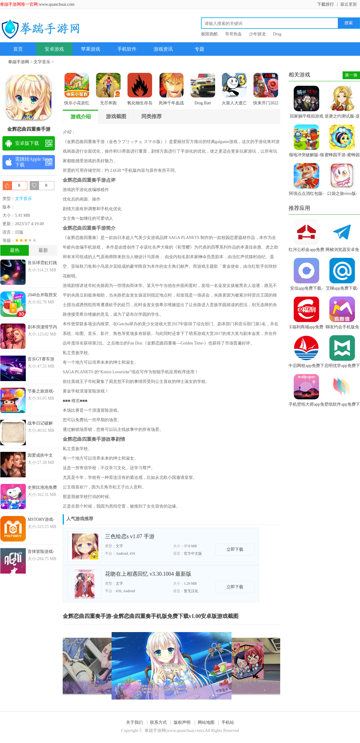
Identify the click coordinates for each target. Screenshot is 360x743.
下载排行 (325, 4)
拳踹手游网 (18, 62)
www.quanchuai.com (56, 4)
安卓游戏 (54, 49)
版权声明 (182, 722)
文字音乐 (42, 62)
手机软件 (126, 49)
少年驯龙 (257, 34)
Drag (277, 34)
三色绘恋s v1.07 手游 (129, 536)
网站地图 (206, 722)
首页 (18, 49)
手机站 (227, 722)
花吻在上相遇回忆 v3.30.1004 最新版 (148, 574)
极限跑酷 (209, 34)
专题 (199, 49)
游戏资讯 (163, 49)
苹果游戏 (90, 49)
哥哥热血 (233, 34)
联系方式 (158, 722)
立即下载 (234, 549)
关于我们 (134, 722)
